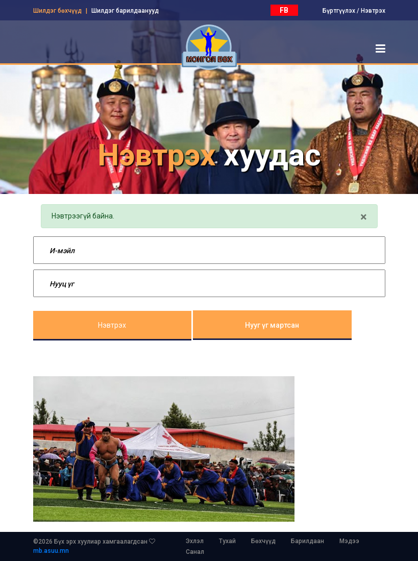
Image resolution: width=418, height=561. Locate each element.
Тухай (227, 541)
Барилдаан (307, 541)
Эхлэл (195, 541)
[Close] (363, 217)
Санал (195, 551)
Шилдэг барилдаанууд (125, 10)
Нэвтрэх (373, 10)
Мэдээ (349, 541)
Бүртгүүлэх (339, 10)
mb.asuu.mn (51, 550)
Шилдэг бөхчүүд (57, 10)
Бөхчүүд (263, 541)
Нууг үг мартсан (272, 325)
